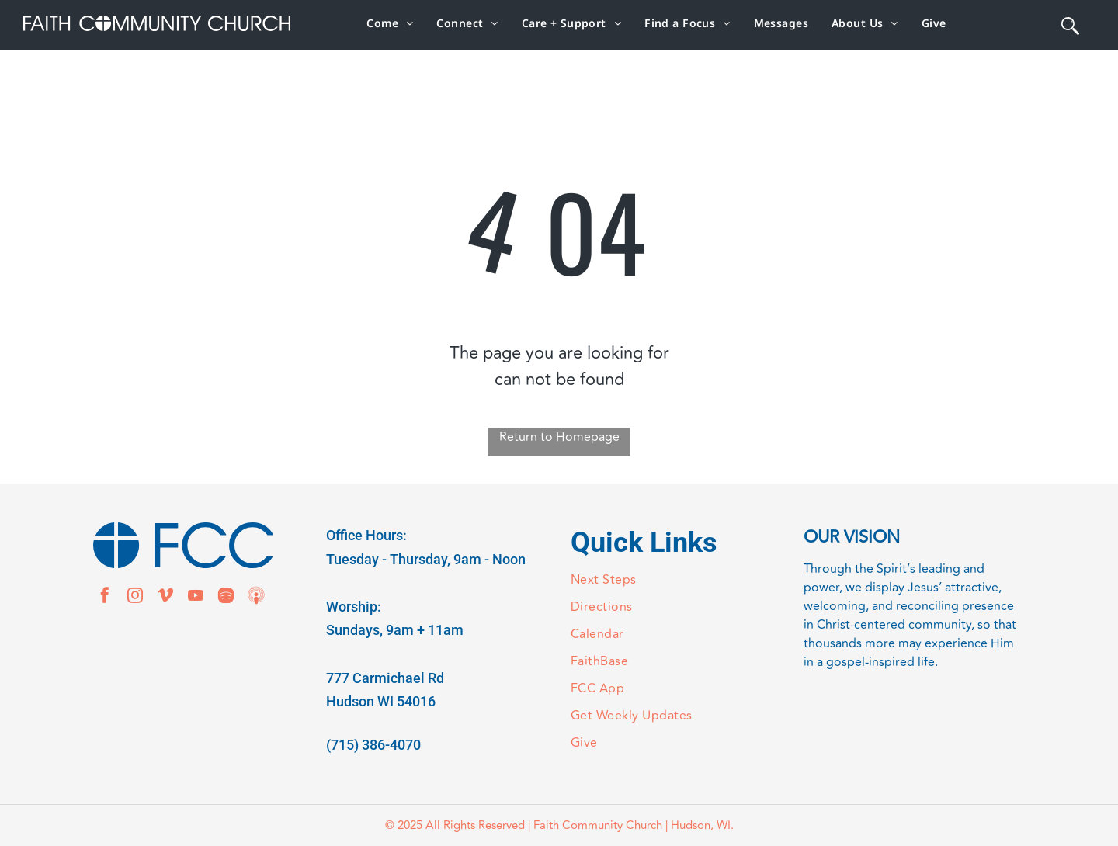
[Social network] (256, 597)
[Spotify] (226, 597)
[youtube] (195, 597)
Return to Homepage (559, 437)
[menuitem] (390, 23)
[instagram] (135, 597)
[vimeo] (165, 597)
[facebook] (104, 597)
